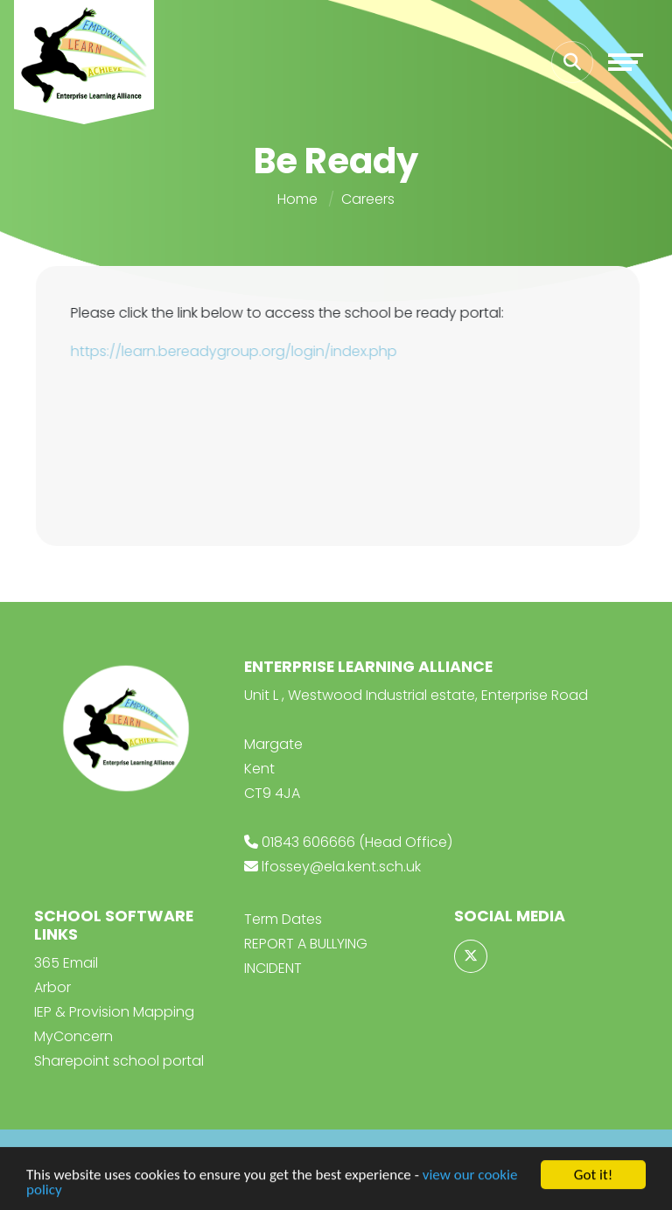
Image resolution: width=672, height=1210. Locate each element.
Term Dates (283, 919)
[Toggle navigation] (625, 62)
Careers (368, 199)
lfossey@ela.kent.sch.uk (341, 867)
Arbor (52, 987)
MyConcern (73, 1036)
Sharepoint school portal (119, 1061)
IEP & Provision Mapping (114, 1012)
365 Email (66, 963)
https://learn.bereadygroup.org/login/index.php (236, 351)
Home (297, 199)
